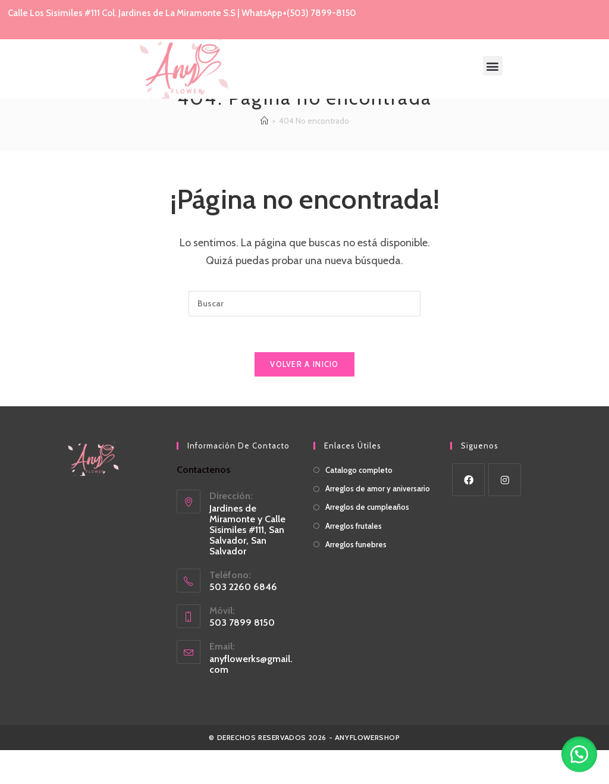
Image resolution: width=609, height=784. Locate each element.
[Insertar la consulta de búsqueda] (304, 337)
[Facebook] (468, 513)
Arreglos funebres (356, 578)
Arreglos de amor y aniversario (377, 522)
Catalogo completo (359, 504)
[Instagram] (504, 513)
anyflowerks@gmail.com (251, 698)
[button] (493, 66)
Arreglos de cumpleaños (367, 540)
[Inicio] (264, 154)
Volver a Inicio (304, 398)
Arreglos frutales (353, 560)
